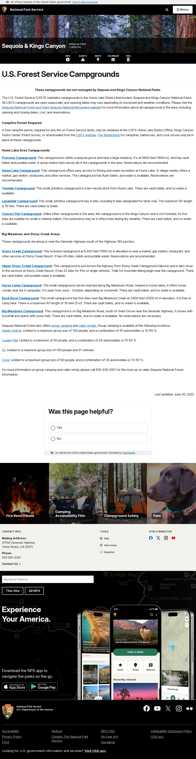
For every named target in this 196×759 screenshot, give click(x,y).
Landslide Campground (19, 201)
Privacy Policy (12, 737)
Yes (59, 427)
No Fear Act (109, 737)
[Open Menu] (183, 9)
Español (107, 552)
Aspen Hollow (11, 330)
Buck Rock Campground (20, 298)
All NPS (34, 591)
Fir (3, 350)
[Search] (48, 579)
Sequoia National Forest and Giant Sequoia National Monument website (51, 107)
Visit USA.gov (95, 751)
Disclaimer (108, 742)
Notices (56, 731)
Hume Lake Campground (20, 170)
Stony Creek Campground (22, 251)
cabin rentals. (88, 326)
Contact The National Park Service (69, 739)
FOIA (5, 742)
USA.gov (157, 737)
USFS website (86, 135)
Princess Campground (19, 158)
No (59, 438)
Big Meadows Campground (22, 311)
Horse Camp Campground (21, 285)
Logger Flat (10, 340)
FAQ (104, 538)
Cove (5, 360)
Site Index (108, 545)
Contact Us (10, 564)
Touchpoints (128, 452)
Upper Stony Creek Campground (26, 266)
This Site (13, 591)
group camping (61, 326)
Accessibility (10, 731)
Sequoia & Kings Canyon (33, 45)
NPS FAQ (107, 731)
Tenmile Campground (18, 188)
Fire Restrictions (109, 135)
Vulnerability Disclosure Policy (171, 731)
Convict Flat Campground (21, 214)
